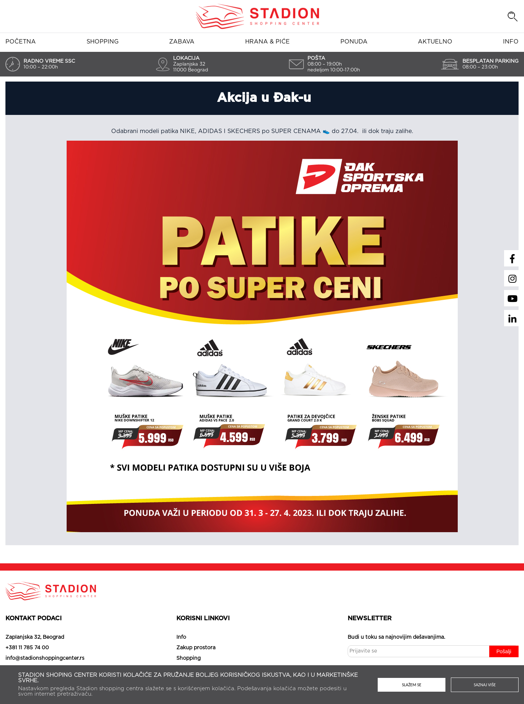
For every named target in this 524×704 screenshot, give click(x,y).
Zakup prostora (195, 647)
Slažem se (411, 684)
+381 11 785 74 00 (27, 647)
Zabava (181, 42)
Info (511, 42)
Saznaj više (485, 684)
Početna (20, 42)
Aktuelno (435, 42)
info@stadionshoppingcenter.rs (44, 658)
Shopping (103, 42)
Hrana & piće (267, 42)
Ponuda (354, 42)
